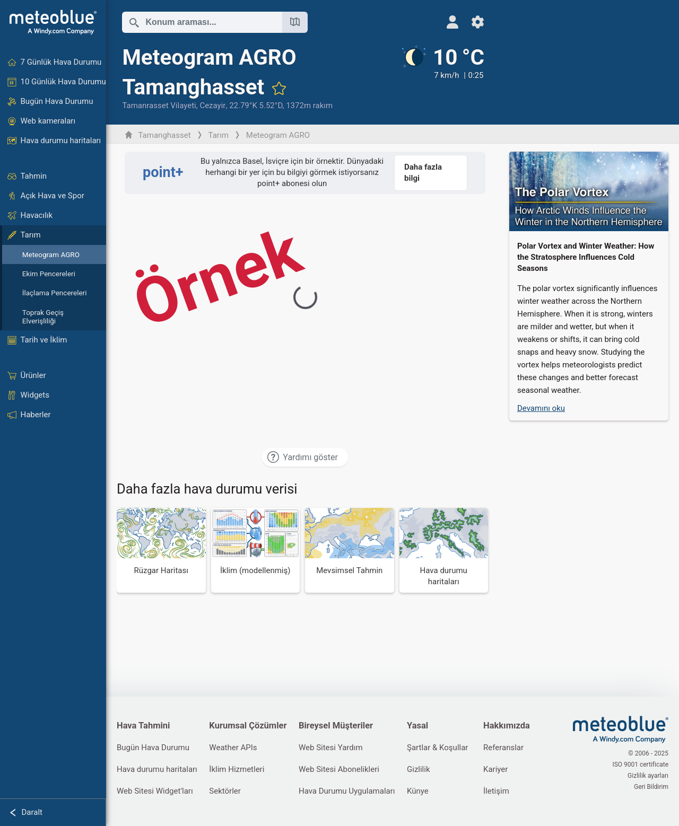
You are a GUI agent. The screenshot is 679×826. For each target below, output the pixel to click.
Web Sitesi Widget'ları (155, 791)
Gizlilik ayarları (648, 775)
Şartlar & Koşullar (437, 747)
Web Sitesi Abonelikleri (339, 769)
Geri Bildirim (651, 787)
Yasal (417, 725)
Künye (418, 791)
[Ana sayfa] (53, 22)
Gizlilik (418, 769)
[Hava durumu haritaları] (444, 550)
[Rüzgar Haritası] (161, 550)
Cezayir (212, 105)
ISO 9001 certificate (640, 764)
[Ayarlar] (477, 22)
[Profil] (452, 22)
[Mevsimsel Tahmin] (349, 550)
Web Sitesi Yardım (331, 747)
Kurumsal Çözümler (247, 725)
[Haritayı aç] (295, 22)
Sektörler (225, 791)
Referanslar (503, 747)
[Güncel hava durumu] (441, 77)
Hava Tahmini (143, 725)
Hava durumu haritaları (157, 769)
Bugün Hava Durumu (153, 747)
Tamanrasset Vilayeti (159, 105)
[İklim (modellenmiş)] (255, 550)
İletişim (496, 791)
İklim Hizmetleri (236, 769)
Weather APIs (233, 747)
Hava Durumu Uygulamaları (347, 791)
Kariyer (495, 769)
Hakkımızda (506, 725)
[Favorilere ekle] (279, 88)
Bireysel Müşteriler (336, 725)
